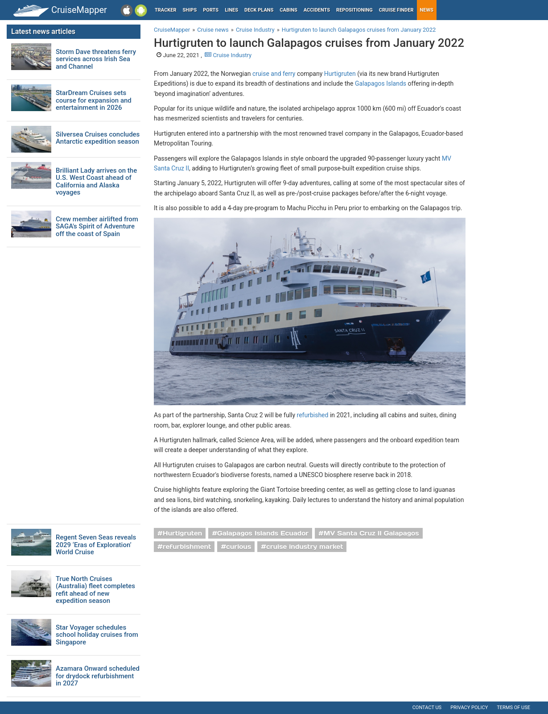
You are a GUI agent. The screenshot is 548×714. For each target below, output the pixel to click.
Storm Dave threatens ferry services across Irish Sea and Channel (96, 59)
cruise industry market (304, 547)
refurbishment (187, 547)
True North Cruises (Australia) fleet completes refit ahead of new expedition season (95, 590)
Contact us (426, 707)
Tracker (166, 10)
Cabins (288, 10)
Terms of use (513, 707)
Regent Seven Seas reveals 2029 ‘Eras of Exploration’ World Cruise (96, 545)
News (426, 10)
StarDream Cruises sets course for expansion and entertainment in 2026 (94, 100)
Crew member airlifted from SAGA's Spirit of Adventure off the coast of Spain (97, 227)
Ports (210, 10)
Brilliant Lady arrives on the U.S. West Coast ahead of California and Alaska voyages (96, 181)
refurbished (313, 415)
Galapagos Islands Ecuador (263, 533)
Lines (231, 10)
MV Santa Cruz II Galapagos (371, 533)
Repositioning (354, 10)
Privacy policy (469, 707)
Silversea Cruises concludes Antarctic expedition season (98, 138)
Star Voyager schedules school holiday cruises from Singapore (97, 635)
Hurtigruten (340, 73)
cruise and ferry (273, 73)
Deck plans (258, 10)
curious (238, 547)
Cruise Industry (228, 55)
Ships (190, 10)
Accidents (317, 10)
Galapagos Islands (380, 83)
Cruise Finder (396, 10)
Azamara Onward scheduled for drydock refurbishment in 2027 (98, 676)
